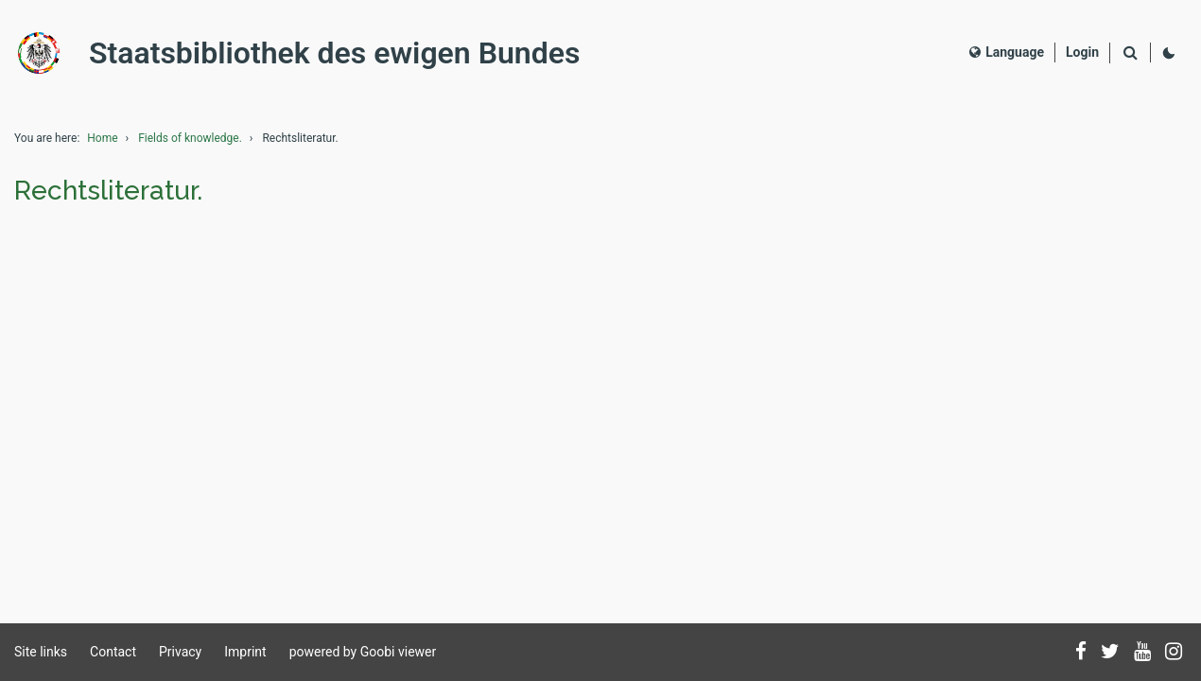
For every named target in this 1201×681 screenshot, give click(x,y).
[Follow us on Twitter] (1110, 652)
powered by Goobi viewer (363, 651)
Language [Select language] (1006, 52)
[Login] (1082, 52)
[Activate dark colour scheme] (1168, 53)
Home (102, 138)
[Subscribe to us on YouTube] (1142, 652)
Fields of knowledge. (190, 138)
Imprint (245, 651)
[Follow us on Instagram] (1173, 652)
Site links (40, 651)
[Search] (1130, 53)
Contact (113, 651)
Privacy (180, 651)
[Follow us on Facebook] (1080, 652)
